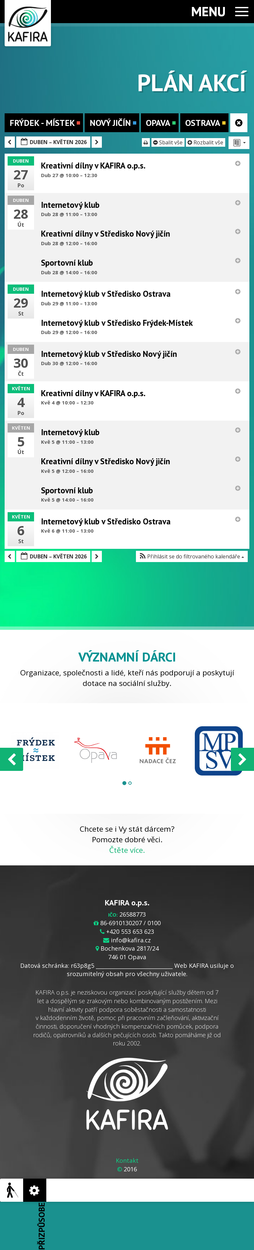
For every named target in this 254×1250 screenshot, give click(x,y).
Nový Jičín (113, 122)
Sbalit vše (168, 142)
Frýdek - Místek (45, 122)
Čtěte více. (127, 850)
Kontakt (127, 1160)
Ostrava (205, 122)
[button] (191, 556)
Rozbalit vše (206, 142)
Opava (161, 122)
